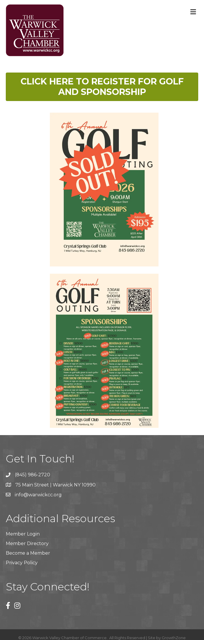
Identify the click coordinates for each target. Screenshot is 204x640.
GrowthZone (174, 637)
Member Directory (27, 543)
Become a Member (28, 553)
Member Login (23, 534)
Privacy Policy (22, 562)
